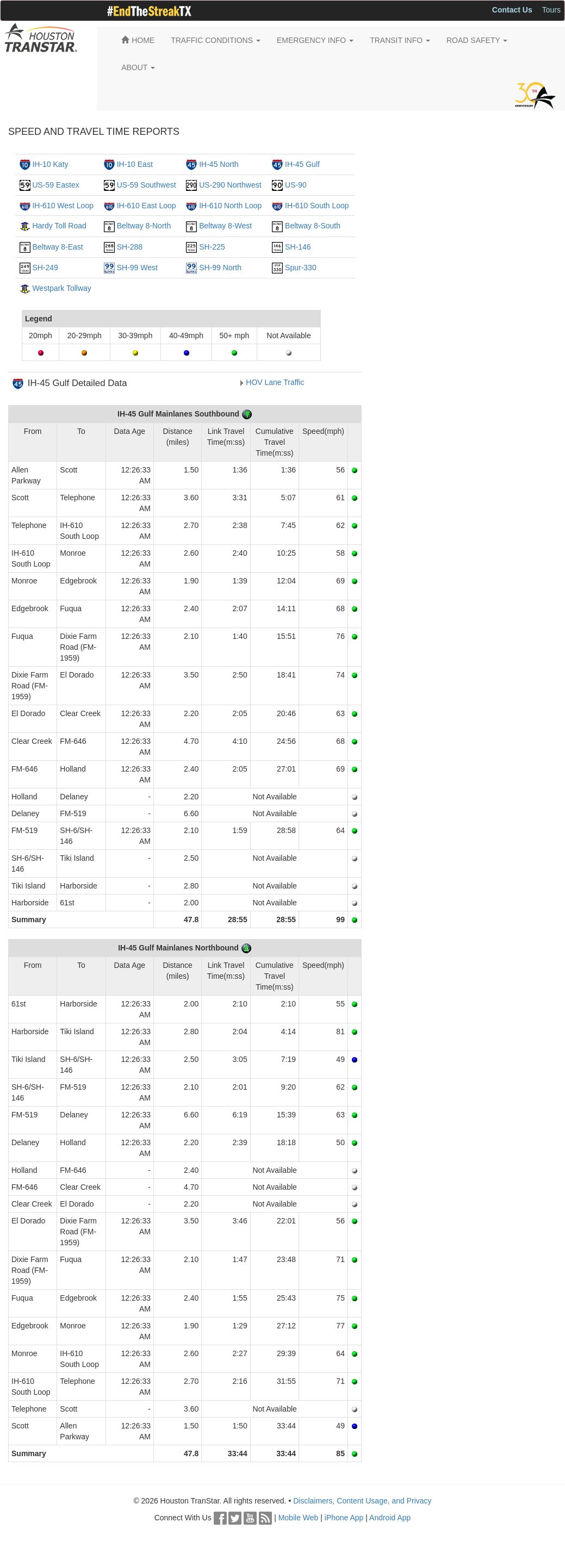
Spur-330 (300, 267)
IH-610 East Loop (146, 205)
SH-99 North (220, 267)
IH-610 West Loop (63, 205)
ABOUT (138, 67)
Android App (390, 1517)
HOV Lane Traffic (275, 382)
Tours (551, 9)
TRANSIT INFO (400, 40)
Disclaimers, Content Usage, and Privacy (362, 1500)
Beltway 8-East (57, 247)
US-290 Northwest (230, 185)
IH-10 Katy (50, 164)
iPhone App (344, 1517)
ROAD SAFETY (476, 40)
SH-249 (45, 267)
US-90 (296, 185)
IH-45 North (218, 164)
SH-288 (129, 247)
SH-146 (298, 247)
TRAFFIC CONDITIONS (215, 40)
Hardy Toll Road (59, 225)
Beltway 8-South (312, 225)
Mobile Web (298, 1517)
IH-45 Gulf (302, 164)
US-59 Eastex (55, 185)
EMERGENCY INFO (315, 40)
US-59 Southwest (146, 185)
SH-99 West (137, 267)
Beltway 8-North (144, 225)
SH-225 (212, 247)
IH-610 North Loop (230, 205)
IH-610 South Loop (317, 205)
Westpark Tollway (61, 288)
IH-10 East (135, 164)
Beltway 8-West (225, 225)
